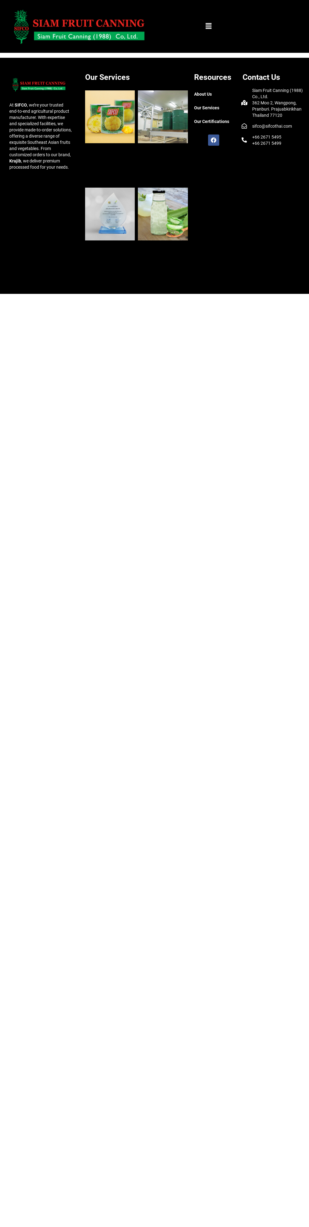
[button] (208, 26)
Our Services (206, 107)
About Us (203, 94)
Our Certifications (211, 121)
